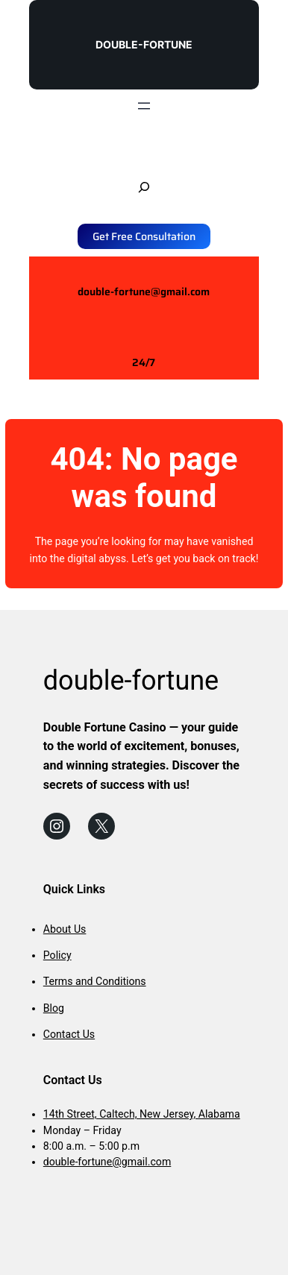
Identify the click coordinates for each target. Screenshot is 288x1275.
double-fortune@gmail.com (144, 291)
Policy (57, 955)
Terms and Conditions (94, 981)
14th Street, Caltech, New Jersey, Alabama (141, 1114)
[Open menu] (144, 106)
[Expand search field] (143, 187)
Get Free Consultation (144, 236)
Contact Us (69, 1034)
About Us (65, 929)
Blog (53, 1008)
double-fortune (144, 44)
